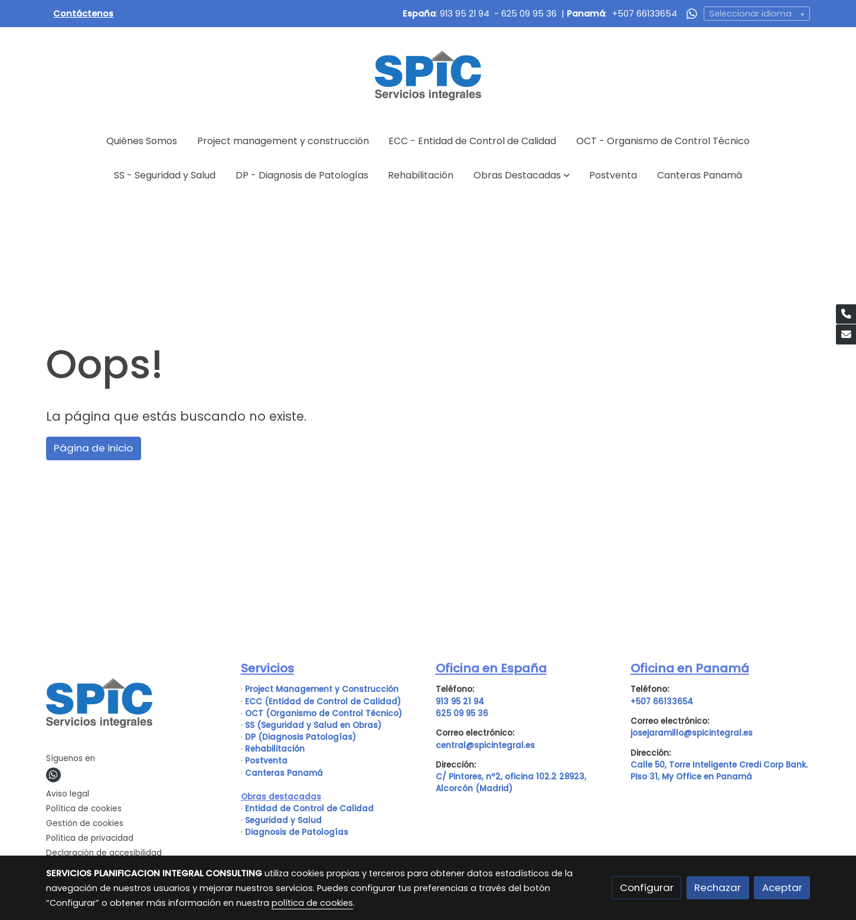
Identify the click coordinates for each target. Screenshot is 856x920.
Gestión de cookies (84, 823)
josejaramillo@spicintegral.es (691, 733)
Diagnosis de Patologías (296, 832)
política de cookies (312, 903)
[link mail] (846, 334)
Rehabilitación (275, 749)
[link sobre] (136, 705)
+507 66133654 (644, 13)
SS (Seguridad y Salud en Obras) (313, 725)
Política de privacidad (89, 838)
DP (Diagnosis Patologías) (300, 737)
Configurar (647, 887)
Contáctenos (83, 13)
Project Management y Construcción (321, 689)
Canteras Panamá (284, 773)
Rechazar (717, 887)
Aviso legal (67, 793)
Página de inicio (93, 448)
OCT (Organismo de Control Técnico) (323, 713)
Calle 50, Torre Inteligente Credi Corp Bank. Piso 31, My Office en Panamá (719, 770)
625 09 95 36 (529, 13)
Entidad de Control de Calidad (308, 808)
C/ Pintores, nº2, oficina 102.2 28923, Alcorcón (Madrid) (511, 782)
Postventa (266, 760)
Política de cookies (84, 808)
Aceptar (782, 887)
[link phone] (846, 314)
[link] (428, 75)
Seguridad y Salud (283, 820)
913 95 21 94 (464, 13)
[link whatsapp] (692, 13)
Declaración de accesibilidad (104, 853)
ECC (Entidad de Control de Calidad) (323, 701)
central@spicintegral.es (485, 745)
